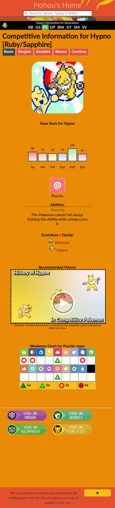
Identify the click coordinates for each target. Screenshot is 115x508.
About (82, 18)
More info (64, 503)
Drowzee (57, 242)
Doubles (43, 52)
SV (84, 27)
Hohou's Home (57, 4)
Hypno (57, 250)
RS (45, 27)
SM (77, 27)
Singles (24, 52)
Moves (61, 52)
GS (38, 27)
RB (30, 27)
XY (69, 27)
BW (61, 27)
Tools (52, 18)
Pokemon (35, 18)
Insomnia (57, 210)
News (67, 18)
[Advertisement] (57, 473)
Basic (9, 52)
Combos (79, 52)
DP (52, 27)
